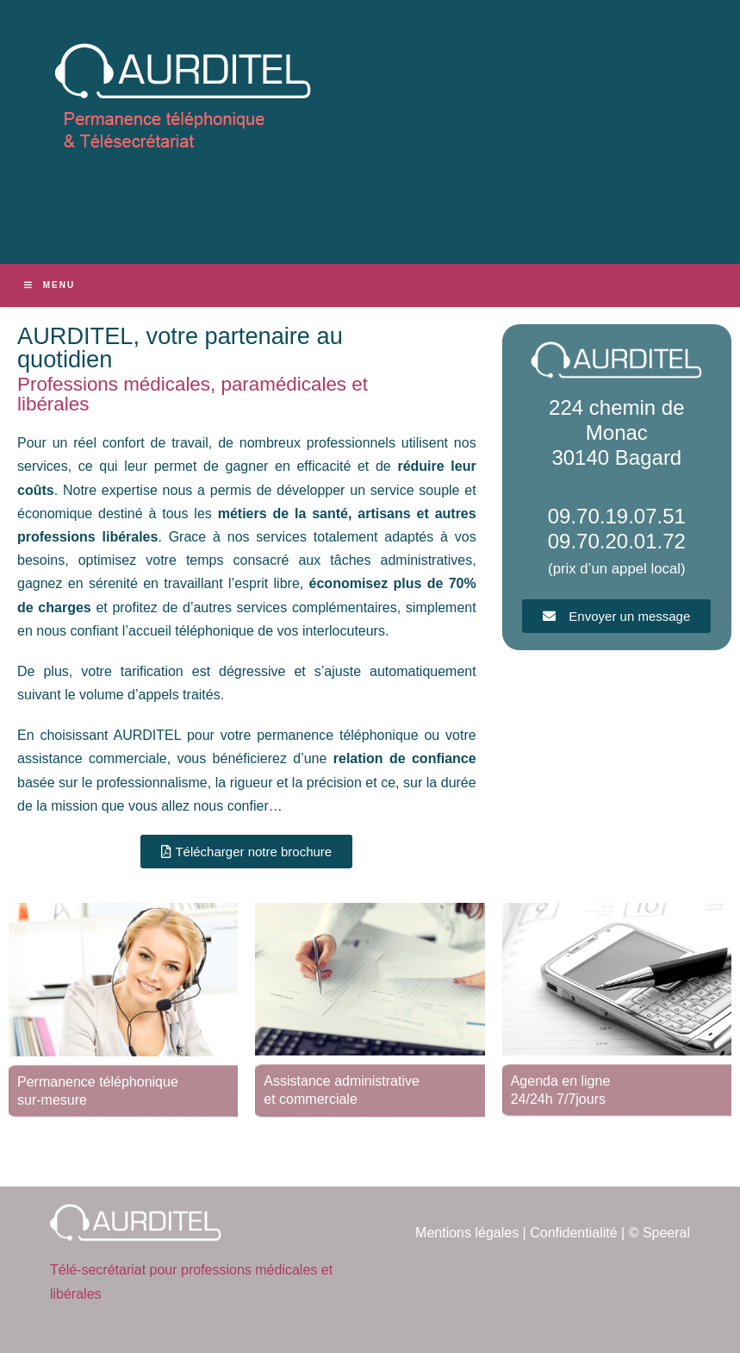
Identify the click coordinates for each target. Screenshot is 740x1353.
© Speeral (659, 1232)
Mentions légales (467, 1232)
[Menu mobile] (49, 285)
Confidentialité (573, 1232)
